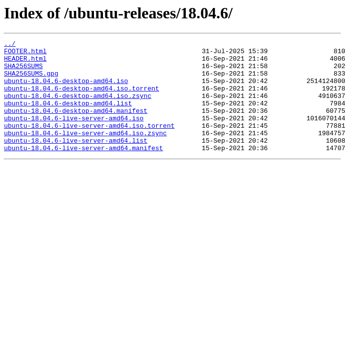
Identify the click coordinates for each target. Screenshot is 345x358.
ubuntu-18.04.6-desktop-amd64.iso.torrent (81, 98)
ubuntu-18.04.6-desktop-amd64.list (68, 116)
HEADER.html (25, 62)
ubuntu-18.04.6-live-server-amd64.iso (74, 134)
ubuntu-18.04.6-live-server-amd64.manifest (83, 170)
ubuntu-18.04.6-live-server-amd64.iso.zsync (85, 152)
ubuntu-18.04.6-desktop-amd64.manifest (76, 125)
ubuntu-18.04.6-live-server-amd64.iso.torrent (89, 143)
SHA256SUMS (23, 71)
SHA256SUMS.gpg (31, 80)
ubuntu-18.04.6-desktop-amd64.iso (66, 89)
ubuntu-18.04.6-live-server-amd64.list (76, 161)
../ (9, 44)
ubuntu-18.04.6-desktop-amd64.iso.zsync (77, 107)
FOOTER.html (25, 53)
